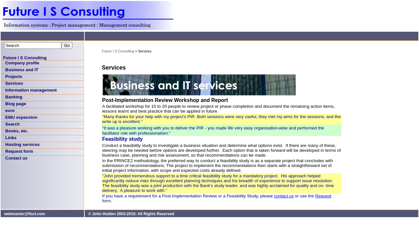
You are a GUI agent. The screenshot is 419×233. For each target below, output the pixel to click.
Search (12, 124)
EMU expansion (21, 117)
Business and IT (21, 69)
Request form (19, 151)
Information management (31, 90)
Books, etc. (16, 130)
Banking (13, 96)
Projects (13, 76)
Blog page (15, 103)
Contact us (16, 158)
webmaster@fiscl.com (24, 214)
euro (10, 110)
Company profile (22, 63)
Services (14, 83)
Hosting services (22, 144)
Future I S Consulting (25, 57)
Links (10, 137)
